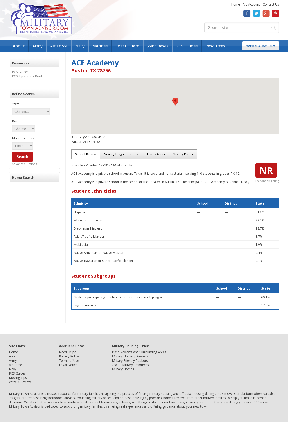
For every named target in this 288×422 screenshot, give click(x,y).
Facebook (247, 13)
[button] (175, 102)
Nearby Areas (155, 154)
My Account (251, 4)
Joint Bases (158, 46)
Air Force (59, 46)
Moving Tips (18, 377)
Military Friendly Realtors (130, 360)
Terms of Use (69, 360)
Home (235, 4)
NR (266, 170)
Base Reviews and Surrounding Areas (139, 352)
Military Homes (123, 369)
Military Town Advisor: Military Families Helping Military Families (41, 18)
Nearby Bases (183, 154)
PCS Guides (187, 46)
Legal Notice (68, 365)
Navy (80, 46)
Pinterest (275, 13)
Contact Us (271, 4)
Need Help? (67, 352)
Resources (215, 46)
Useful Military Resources (130, 365)
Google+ (266, 13)
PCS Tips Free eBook (27, 76)
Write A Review (260, 46)
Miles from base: (24, 138)
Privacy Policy (69, 356)
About (19, 46)
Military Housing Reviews (130, 356)
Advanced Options (24, 164)
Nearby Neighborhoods (121, 154)
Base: (16, 121)
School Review (85, 154)
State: (16, 104)
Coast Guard (127, 46)
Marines (100, 46)
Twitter (256, 13)
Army (37, 46)
